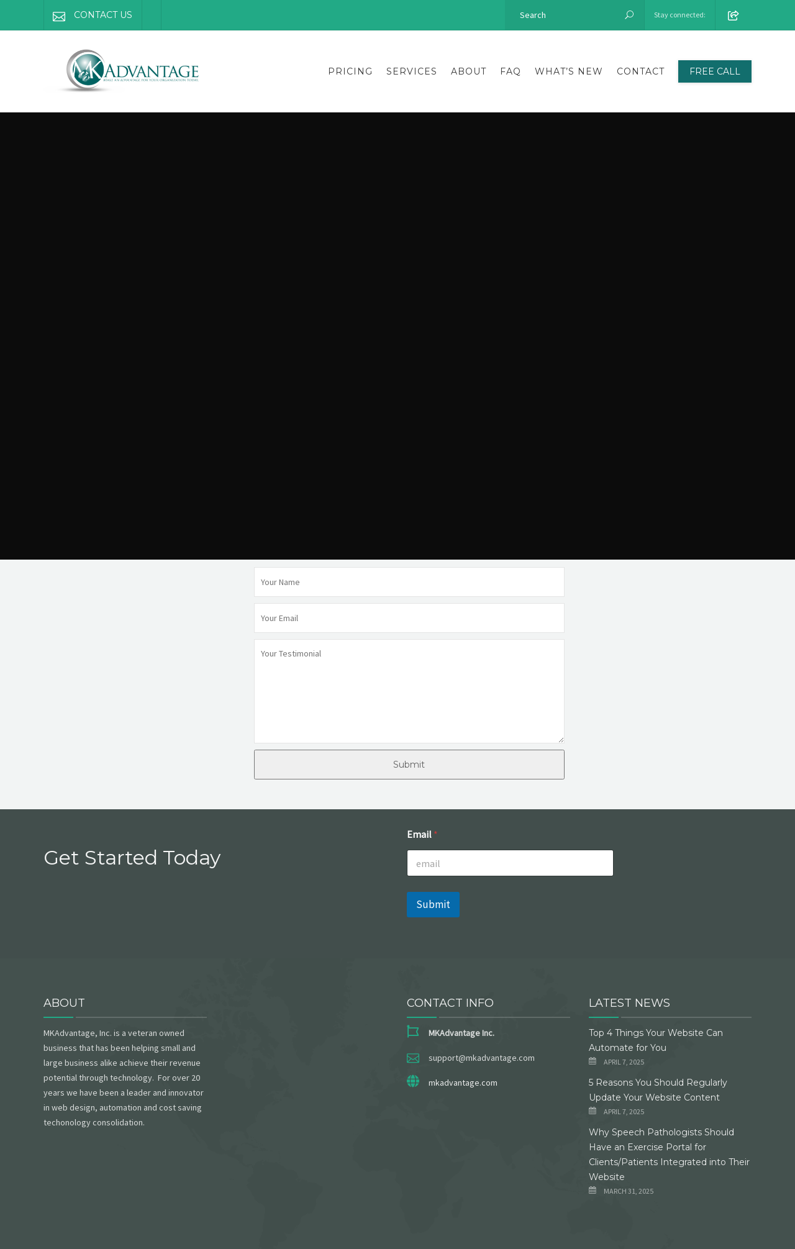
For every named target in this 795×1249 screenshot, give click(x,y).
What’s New (569, 71)
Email (422, 834)
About (468, 71)
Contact (641, 71)
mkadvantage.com (463, 1082)
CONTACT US (88, 15)
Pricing (350, 71)
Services (411, 71)
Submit (409, 764)
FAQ (510, 71)
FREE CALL (714, 71)
